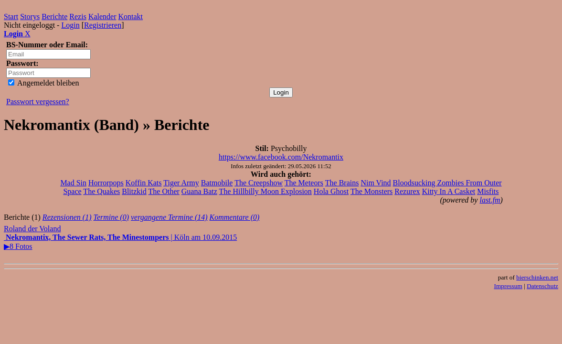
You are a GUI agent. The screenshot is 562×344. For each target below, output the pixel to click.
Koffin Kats (144, 183)
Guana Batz (199, 191)
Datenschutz (542, 286)
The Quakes (101, 191)
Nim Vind (376, 183)
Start (11, 16)
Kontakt (130, 16)
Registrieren (102, 25)
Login (70, 25)
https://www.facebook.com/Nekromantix (281, 157)
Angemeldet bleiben (43, 83)
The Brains (342, 183)
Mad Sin (73, 183)
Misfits (487, 191)
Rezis (77, 16)
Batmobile (217, 183)
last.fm (489, 200)
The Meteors (304, 183)
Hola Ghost (331, 191)
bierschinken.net (537, 277)
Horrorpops (106, 183)
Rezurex (407, 191)
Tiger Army (181, 183)
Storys (30, 16)
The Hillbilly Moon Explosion (265, 191)
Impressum (508, 286)
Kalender (102, 16)
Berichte (54, 16)
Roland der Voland (32, 229)
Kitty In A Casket (449, 191)
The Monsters (371, 191)
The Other (164, 191)
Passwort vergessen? (37, 101)
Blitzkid (134, 191)
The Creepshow (258, 183)
